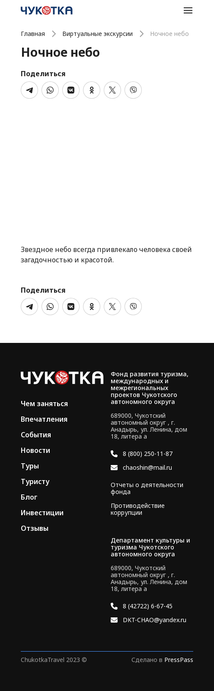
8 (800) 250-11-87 (147, 453)
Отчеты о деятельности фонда (147, 488)
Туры (30, 466)
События (36, 434)
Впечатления (44, 419)
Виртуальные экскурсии (97, 33)
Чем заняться (44, 403)
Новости (35, 450)
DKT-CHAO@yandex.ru (154, 620)
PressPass (178, 659)
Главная (33, 33)
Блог (29, 497)
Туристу (35, 481)
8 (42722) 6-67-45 (147, 606)
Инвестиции (42, 512)
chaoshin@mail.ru (147, 467)
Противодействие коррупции (138, 509)
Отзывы (34, 528)
